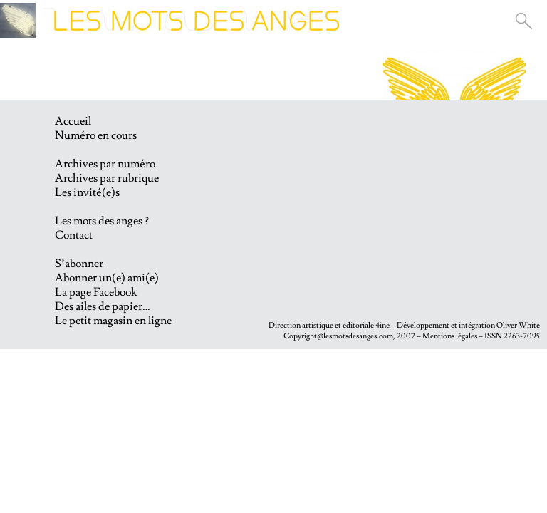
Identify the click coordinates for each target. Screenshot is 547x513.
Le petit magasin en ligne (113, 321)
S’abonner (79, 263)
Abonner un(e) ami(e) (107, 278)
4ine (382, 325)
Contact (74, 235)
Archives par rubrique (107, 178)
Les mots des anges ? (102, 221)
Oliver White (518, 325)
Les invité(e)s (87, 192)
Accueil (73, 121)
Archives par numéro (105, 164)
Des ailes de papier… (102, 306)
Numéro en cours (96, 135)
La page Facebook (96, 292)
